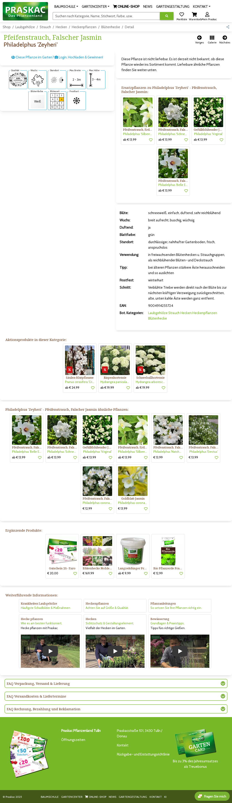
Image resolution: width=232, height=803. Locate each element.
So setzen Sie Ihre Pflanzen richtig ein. (176, 608)
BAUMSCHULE (50, 796)
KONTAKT (156, 796)
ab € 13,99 (129, 139)
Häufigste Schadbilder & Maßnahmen (45, 608)
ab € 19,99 (107, 387)
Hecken (61, 27)
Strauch (45, 27)
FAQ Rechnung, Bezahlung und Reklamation (43, 709)
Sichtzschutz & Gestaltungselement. (110, 623)
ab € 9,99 (124, 573)
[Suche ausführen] (167, 16)
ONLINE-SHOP (95, 796)
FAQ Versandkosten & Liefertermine (36, 696)
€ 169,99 (88, 573)
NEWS (112, 796)
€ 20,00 (52, 573)
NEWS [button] (147, 7)
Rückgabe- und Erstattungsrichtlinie (143, 754)
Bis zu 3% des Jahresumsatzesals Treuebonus (195, 748)
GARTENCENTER (71, 796)
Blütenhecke (110, 27)
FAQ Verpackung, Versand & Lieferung (38, 683)
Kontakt (122, 745)
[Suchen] (106, 16)
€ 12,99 (87, 508)
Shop (7, 27)
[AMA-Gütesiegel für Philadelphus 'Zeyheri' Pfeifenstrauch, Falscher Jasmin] (18, 79)
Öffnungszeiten (73, 740)
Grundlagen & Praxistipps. (167, 623)
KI (165, 796)
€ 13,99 (158, 457)
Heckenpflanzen (84, 27)
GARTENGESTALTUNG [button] (172, 7)
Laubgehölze (25, 27)
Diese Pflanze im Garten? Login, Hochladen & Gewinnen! (57, 57)
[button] (66, 6)
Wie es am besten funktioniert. (41, 623)
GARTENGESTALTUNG (133, 796)
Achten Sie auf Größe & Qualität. (107, 608)
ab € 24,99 (72, 387)
